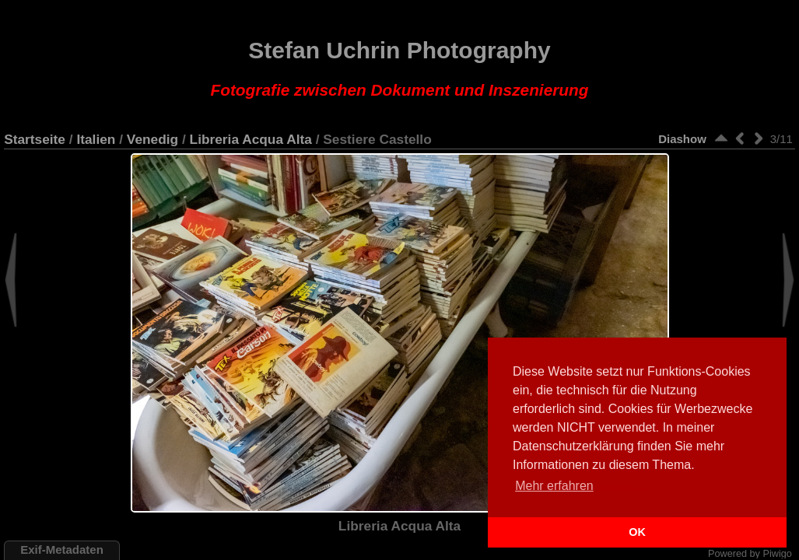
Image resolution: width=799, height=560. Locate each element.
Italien (95, 139)
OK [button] (637, 532)
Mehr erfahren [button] (554, 485)
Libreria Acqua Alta (251, 139)
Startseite (34, 139)
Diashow (682, 138)
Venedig (152, 139)
